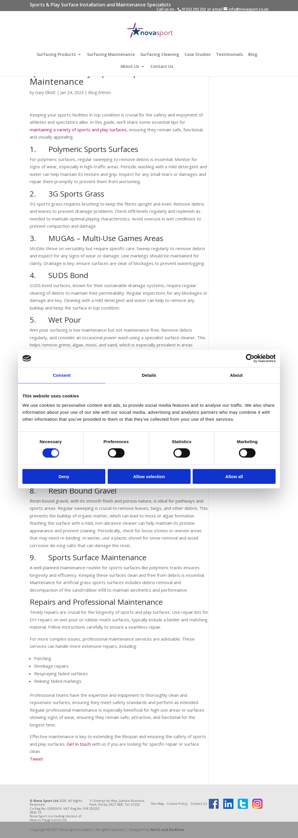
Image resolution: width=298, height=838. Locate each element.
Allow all (234, 476)
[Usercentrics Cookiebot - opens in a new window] (250, 358)
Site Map (157, 803)
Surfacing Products (56, 54)
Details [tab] (149, 375)
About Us (129, 66)
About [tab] (236, 375)
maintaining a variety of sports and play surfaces (78, 129)
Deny (63, 476)
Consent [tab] (62, 375)
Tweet (36, 759)
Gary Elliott (45, 92)
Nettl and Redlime (167, 829)
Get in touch (79, 744)
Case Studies (197, 54)
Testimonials (229, 54)
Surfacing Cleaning (159, 54)
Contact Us (161, 66)
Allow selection (149, 476)
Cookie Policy (177, 803)
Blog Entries (99, 92)
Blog (252, 54)
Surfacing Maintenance (111, 54)
